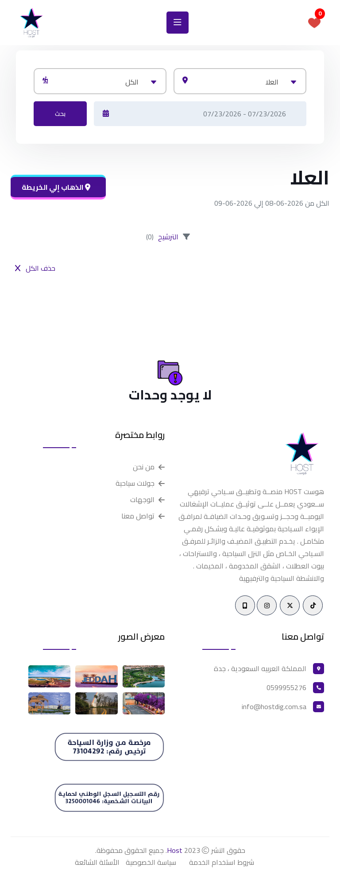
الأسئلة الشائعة (97, 862)
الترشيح (168, 236)
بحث (60, 113)
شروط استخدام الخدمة (221, 862)
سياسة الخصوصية (151, 862)
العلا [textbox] (272, 81)
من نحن (144, 467)
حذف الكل (35, 268)
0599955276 (286, 687)
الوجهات (142, 499)
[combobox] (240, 81)
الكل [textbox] (132, 81)
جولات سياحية (135, 483)
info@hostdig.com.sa (274, 706)
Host (174, 850)
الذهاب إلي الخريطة (56, 187)
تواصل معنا (138, 516)
